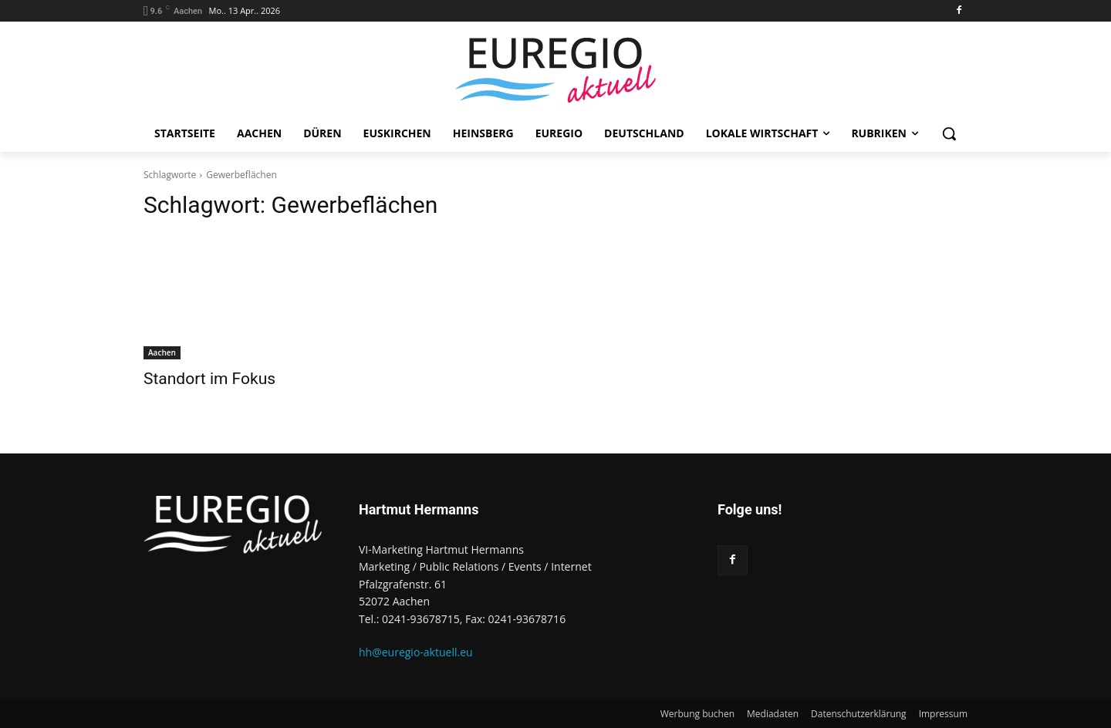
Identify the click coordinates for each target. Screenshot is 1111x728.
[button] (948, 133)
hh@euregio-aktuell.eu (416, 652)
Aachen (162, 352)
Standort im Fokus (209, 378)
